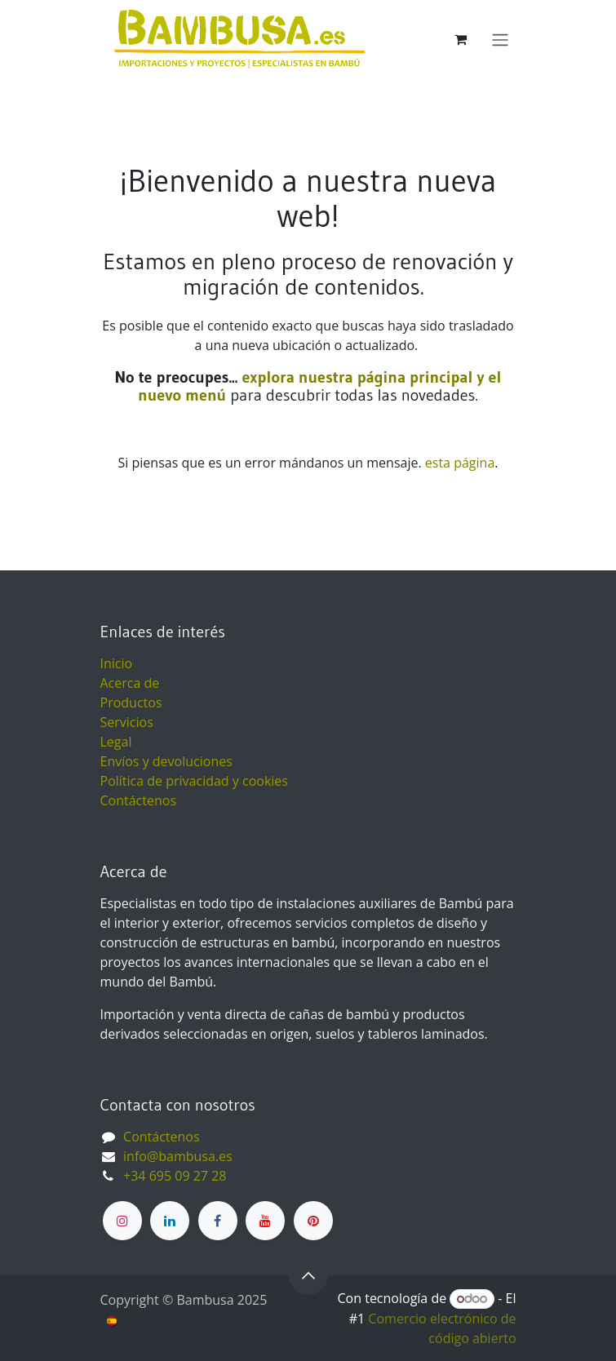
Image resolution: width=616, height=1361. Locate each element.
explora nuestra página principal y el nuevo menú (319, 386)
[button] (308, 1275)
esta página (459, 463)
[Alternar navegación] (500, 39)
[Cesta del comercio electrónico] (461, 39)
